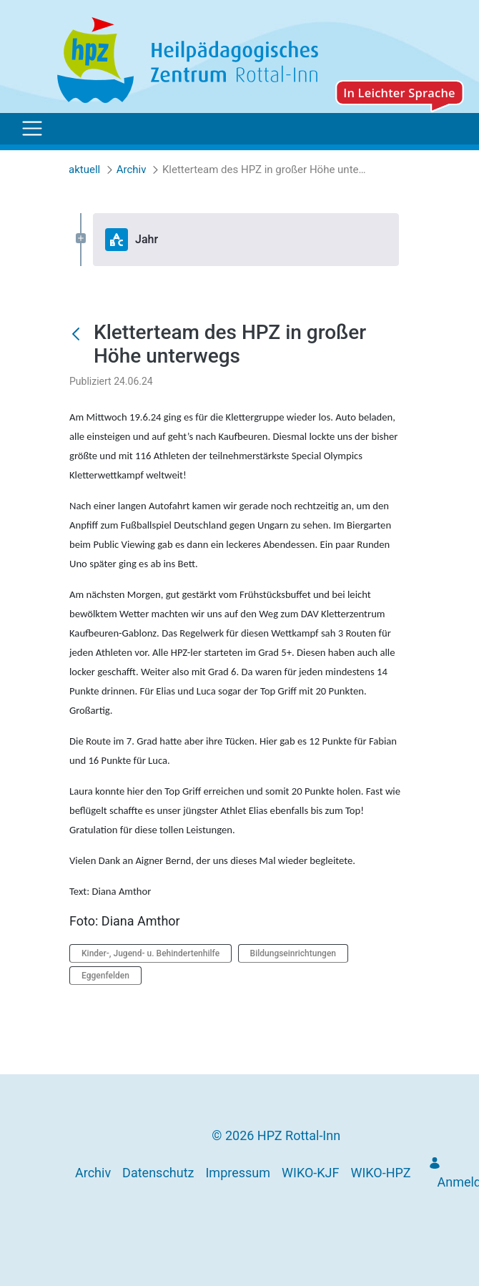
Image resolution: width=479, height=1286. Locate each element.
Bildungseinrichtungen (293, 953)
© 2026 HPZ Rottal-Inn (276, 1135)
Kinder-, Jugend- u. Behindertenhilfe (150, 953)
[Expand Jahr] (81, 239)
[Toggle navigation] (32, 128)
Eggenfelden (105, 976)
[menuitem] (93, 1172)
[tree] (239, 239)
